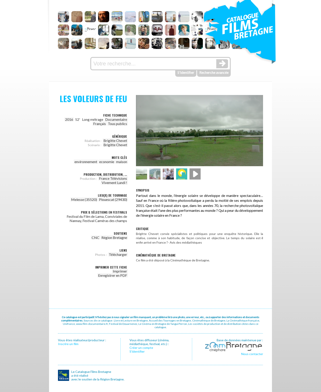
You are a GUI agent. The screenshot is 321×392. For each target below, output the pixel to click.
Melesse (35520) (84, 199)
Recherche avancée (213, 72)
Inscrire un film (68, 344)
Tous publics (117, 123)
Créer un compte (141, 348)
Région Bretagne (114, 237)
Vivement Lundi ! (114, 182)
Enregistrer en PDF (112, 275)
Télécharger (118, 254)
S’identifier (137, 351)
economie (106, 162)
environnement (85, 162)
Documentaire (116, 119)
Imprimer (120, 271)
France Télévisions (113, 178)
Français (99, 123)
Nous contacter (252, 354)
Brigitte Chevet (115, 140)
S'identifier (185, 72)
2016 (69, 119)
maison (121, 162)
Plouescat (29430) (113, 199)
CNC (95, 237)
